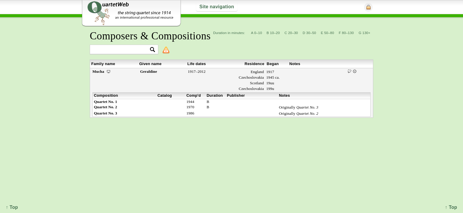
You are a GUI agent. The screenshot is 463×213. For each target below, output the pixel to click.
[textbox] (121, 50)
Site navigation (216, 6)
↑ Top (451, 207)
